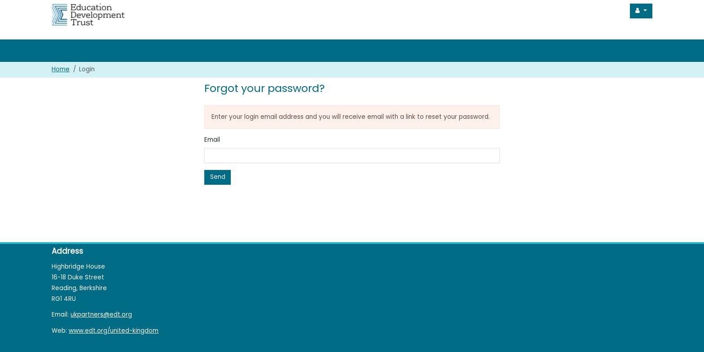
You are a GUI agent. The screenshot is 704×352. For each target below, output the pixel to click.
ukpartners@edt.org (101, 314)
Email (212, 139)
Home (61, 69)
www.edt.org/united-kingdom (113, 330)
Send (217, 177)
